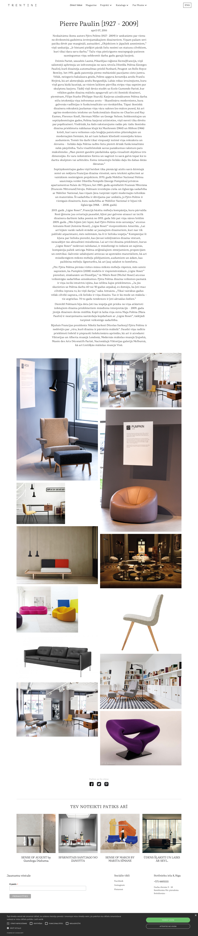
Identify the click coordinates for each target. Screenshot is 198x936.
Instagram (119, 885)
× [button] (196, 915)
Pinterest (118, 889)
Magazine (91, 5)
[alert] (99, 924)
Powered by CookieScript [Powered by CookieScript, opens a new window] (15, 933)
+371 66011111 (161, 881)
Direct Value (76, 5)
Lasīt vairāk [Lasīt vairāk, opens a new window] (38, 919)
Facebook (118, 881)
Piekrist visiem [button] (168, 920)
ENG (187, 5)
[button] (106, 5)
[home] (22, 5)
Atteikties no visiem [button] (168, 926)
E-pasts (13, 884)
